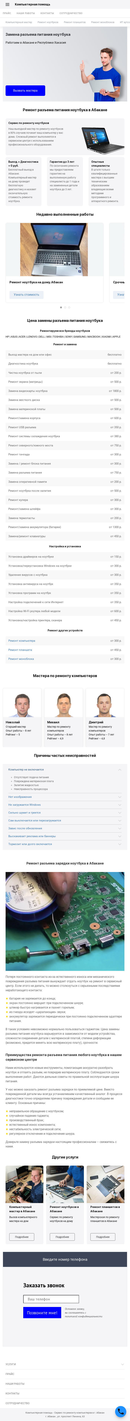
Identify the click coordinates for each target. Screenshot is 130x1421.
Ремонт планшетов (75, 22)
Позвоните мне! (42, 1312)
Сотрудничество (71, 13)
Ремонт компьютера (21, 640)
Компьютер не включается (26, 769)
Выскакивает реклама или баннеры (32, 836)
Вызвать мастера (25, 90)
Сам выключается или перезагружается (34, 820)
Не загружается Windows (24, 804)
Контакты (47, 13)
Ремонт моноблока (21, 659)
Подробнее (21, 1236)
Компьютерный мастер (19, 22)
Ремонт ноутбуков (48, 22)
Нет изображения (20, 797)
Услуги (11, 1364)
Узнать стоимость (26, 294)
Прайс (7, 13)
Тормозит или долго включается (30, 844)
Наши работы (26, 13)
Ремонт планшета (20, 650)
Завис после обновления (25, 828)
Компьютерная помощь (32, 4)
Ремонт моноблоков (102, 22)
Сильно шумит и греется (24, 812)
